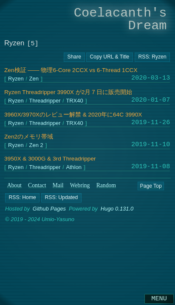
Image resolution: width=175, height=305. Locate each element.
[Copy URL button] (74, 57)
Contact (37, 185)
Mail (58, 185)
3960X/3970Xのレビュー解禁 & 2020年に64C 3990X (73, 114)
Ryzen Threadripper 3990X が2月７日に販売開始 (68, 92)
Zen (34, 79)
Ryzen (16, 79)
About (14, 185)
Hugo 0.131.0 (117, 208)
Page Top (150, 186)
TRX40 (74, 101)
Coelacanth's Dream (120, 19)
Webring (80, 185)
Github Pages (49, 208)
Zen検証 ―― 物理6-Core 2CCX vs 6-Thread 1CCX (71, 70)
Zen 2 (36, 145)
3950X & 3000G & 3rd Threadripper (50, 158)
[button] (22, 197)
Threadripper (45, 101)
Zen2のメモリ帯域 (28, 136)
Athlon (74, 167)
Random (106, 185)
